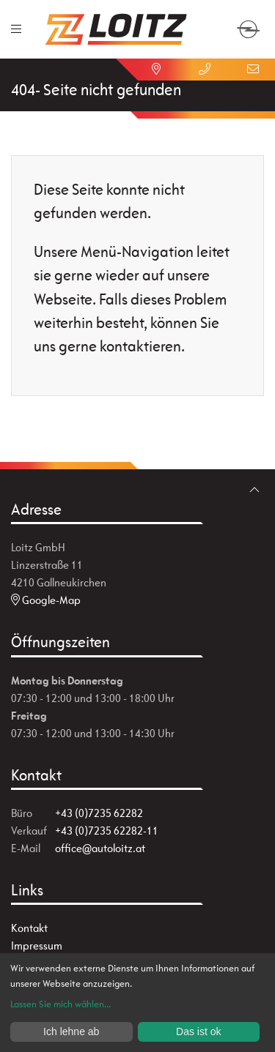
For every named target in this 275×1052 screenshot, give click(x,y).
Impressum (36, 945)
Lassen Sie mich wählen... (60, 1004)
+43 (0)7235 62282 (99, 813)
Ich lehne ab (71, 1031)
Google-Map (46, 600)
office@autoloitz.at (100, 848)
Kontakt (29, 928)
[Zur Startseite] (116, 29)
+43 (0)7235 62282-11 (106, 831)
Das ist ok (198, 1031)
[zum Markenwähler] (248, 21)
